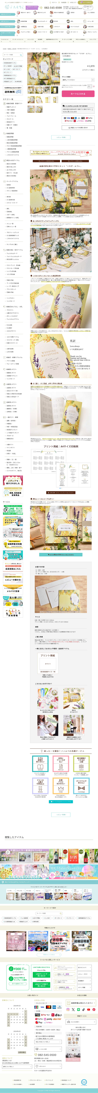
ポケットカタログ (12, 316)
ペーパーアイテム (10, 181)
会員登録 (63, 2)
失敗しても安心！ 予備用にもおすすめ (47, 675)
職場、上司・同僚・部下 (14, 468)
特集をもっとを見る (49, 954)
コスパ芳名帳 (11, 274)
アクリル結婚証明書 (13, 152)
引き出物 (9, 325)
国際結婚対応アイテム (10, 75)
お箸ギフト (10, 444)
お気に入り (73, 2)
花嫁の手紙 (38, 26)
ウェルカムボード (40, 21)
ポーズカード (72, 32)
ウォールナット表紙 (13, 364)
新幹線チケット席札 (13, 218)
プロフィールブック (13, 232)
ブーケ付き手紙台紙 (13, 283)
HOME (4, 48)
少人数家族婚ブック (13, 235)
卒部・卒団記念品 (12, 427)
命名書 (9, 450)
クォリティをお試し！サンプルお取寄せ (40, 773)
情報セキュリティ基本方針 (69, 1084)
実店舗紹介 (81, 981)
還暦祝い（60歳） (12, 409)
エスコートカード (40, 32)
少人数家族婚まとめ (10, 78)
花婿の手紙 (10, 292)
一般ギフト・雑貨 (10, 417)
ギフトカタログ (73, 26)
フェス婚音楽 (8, 66)
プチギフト (55, 26)
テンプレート (8, 72)
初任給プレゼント (12, 430)
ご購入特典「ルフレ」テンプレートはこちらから (61, 492)
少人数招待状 (11, 188)
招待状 (70, 12)
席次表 (54, 21)
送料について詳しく (8, 1066)
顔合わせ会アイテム (11, 160)
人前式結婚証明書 (12, 140)
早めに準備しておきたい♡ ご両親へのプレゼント (47, 737)
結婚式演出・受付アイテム (13, 250)
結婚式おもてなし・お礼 (12, 306)
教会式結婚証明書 (12, 143)
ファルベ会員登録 (15, 974)
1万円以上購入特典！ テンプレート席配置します (81, 773)
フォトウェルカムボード (14, 256)
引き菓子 (9, 328)
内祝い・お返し (11, 453)
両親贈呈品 (22, 26)
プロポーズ (10, 436)
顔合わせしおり (39, 12)
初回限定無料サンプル (10, 63)
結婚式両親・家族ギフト (12, 103)
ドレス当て (7, 69)
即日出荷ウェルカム (13, 259)
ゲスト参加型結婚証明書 (14, 146)
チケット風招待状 (12, 191)
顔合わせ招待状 (11, 164)
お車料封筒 (18, 81)
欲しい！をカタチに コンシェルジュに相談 (81, 795)
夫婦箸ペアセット (12, 376)
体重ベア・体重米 (12, 125)
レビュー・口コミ (83, 974)
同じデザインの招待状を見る (46, 161)
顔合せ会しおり (11, 167)
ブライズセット (11, 289)
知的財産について (66, 1080)
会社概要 (32, 1084)
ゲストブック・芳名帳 (13, 265)
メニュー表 (88, 21)
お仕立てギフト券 (12, 391)
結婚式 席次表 (12, 48)
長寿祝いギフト (10, 402)
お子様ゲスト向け (57, 32)
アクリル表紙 (11, 361)
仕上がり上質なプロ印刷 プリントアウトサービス (61, 773)
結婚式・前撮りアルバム (12, 357)
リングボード (11, 301)
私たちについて (82, 967)
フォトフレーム (11, 116)
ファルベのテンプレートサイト (54, 640)
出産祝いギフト (10, 384)
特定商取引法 (17, 1080)
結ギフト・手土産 (12, 173)
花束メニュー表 (11, 226)
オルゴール (10, 119)
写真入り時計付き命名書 (14, 394)
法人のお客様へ (18, 1084)
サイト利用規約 (50, 1084)
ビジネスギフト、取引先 (14, 471)
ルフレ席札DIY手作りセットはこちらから (61, 554)
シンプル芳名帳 (11, 271)
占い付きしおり (11, 170)
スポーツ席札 (11, 215)
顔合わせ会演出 (11, 176)
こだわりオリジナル (13, 155)
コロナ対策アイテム (13, 337)
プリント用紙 (66, 77)
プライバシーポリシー (36, 1080)
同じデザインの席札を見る (75, 161)
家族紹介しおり (9, 81)
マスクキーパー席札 (13, 340)
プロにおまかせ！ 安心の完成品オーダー (61, 795)
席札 (70, 21)
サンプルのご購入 (12, 244)
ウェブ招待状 (89, 12)
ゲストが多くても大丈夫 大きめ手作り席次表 (40, 795)
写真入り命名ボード (13, 397)
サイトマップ (49, 1080)
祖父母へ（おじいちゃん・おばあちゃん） (13, 464)
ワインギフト (11, 447)
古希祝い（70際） (12, 412)
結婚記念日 (10, 439)
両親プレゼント (11, 107)
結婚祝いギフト (10, 369)
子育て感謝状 (11, 110)
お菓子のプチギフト (13, 313)
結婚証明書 (22, 21)
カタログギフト (11, 331)
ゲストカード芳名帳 (13, 268)
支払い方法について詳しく (43, 1042)
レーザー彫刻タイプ (13, 286)
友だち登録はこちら (17, 984)
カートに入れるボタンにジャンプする (61, 801)
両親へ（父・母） (12, 459)
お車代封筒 (88, 26)
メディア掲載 (81, 987)
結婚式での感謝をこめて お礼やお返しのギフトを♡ (73, 737)
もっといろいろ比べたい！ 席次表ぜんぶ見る (47, 710)
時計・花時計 (11, 113)
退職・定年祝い (11, 421)
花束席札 (9, 211)
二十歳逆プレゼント (13, 433)
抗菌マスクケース (12, 343)
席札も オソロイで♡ (73, 710)
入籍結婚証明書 (11, 149)
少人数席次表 (11, 200)
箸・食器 (9, 128)
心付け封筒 (10, 352)
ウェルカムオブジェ (13, 319)
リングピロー (11, 298)
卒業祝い (9, 424)
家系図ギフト (11, 122)
